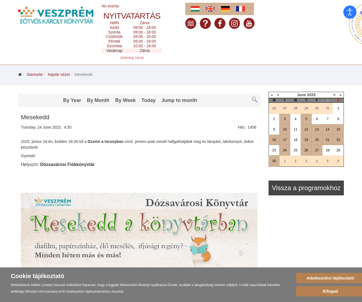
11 (295, 129)
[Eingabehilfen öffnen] (350, 12)
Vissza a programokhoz (306, 188)
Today (149, 100)
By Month (98, 100)
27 (317, 150)
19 (306, 140)
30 (274, 161)
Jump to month (179, 100)
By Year (72, 100)
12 (306, 129)
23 (274, 150)
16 (274, 140)
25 (295, 150)
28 (328, 150)
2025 (311, 95)
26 (306, 150)
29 (338, 150)
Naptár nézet (59, 74)
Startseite (35, 74)
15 (338, 129)
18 (295, 140)
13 (317, 129)
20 (317, 140)
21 (327, 140)
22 (338, 140)
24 (285, 150)
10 (285, 129)
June (301, 95)
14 (327, 129)
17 (285, 140)
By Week (125, 100)
